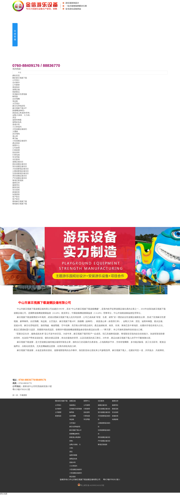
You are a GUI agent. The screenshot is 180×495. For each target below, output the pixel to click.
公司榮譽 (16, 85)
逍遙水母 (16, 124)
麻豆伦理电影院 (18, 106)
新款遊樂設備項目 (19, 164)
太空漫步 (16, 103)
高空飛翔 (16, 134)
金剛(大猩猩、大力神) (21, 115)
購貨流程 (16, 187)
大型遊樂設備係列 (19, 129)
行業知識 (16, 155)
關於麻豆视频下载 (61, 401)
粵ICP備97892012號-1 (111, 479)
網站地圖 (3, 494)
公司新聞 (16, 148)
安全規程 (16, 190)
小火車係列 (16, 127)
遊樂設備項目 (17, 162)
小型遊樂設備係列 (19, 141)
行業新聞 (16, 150)
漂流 (14, 117)
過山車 (15, 136)
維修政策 (16, 192)
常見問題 (16, 157)
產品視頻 (16, 143)
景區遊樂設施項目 (19, 176)
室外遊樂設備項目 (19, 166)
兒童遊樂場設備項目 (20, 173)
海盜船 (15, 101)
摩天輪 (15, 138)
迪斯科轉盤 (16, 120)
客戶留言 (16, 199)
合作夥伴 (16, 83)
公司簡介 (16, 80)
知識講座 (16, 194)
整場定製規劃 (17, 180)
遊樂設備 (72, 401)
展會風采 (16, 87)
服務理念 (16, 185)
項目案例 (101, 401)
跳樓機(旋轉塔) (18, 110)
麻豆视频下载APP (19, 108)
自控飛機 (16, 99)
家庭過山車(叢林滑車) (21, 113)
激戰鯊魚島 (16, 122)
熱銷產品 (16, 92)
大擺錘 (15, 131)
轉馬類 (15, 96)
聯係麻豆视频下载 (19, 204)
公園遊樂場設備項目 (20, 171)
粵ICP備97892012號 (21, 389)
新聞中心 (87, 401)
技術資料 (16, 152)
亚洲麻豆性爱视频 (19, 94)
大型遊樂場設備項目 (20, 169)
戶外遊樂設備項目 (19, 178)
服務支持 (115, 401)
